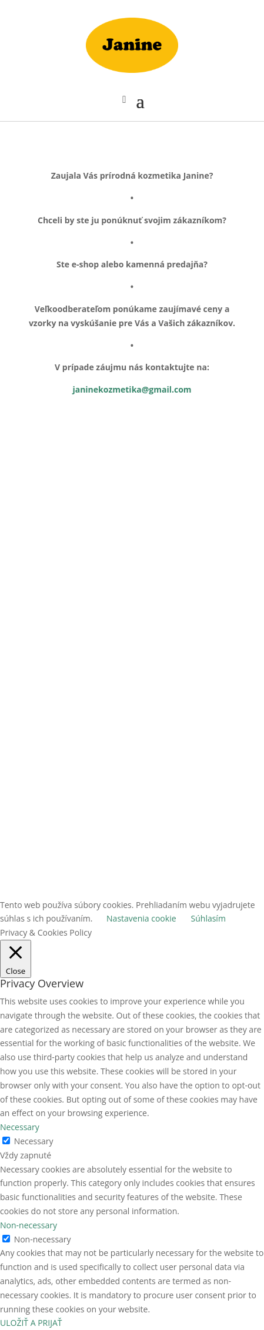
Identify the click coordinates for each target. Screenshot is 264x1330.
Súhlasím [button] (208, 918)
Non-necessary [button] (28, 1225)
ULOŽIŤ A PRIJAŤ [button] (31, 1322)
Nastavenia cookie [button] (141, 918)
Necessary (34, 1141)
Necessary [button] (19, 1127)
